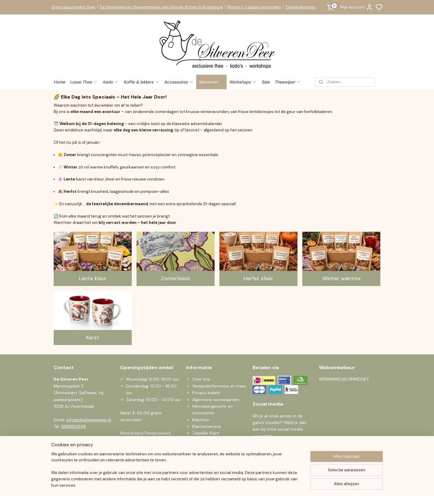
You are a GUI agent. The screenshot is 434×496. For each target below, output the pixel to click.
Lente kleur (93, 278)
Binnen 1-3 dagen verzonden (254, 7)
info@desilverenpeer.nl (88, 419)
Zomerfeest (175, 278)
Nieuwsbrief (203, 446)
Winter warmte (341, 278)
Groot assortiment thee (73, 7)
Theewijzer (288, 82)
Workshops (243, 82)
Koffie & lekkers (141, 82)
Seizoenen (211, 82)
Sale (266, 82)
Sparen (199, 440)
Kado (111, 82)
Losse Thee (84, 82)
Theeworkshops (300, 7)
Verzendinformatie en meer (219, 386)
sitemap (222, 485)
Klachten (200, 419)
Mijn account (356, 7)
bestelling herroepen (255, 485)
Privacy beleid (206, 392)
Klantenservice (206, 426)
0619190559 (73, 426)
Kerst (92, 337)
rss (234, 485)
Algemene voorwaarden (215, 399)
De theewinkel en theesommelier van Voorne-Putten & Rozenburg (161, 7)
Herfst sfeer (258, 278)
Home (59, 82)
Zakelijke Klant (205, 433)
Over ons (201, 379)
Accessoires (179, 82)
